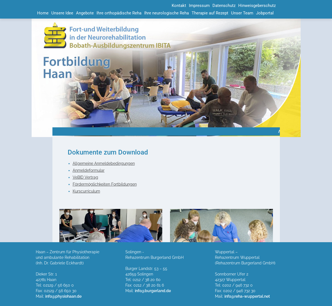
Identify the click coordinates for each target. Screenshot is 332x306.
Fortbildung (47, 24)
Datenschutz (223, 5)
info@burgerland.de (153, 291)
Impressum (199, 5)
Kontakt (179, 5)
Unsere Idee (62, 13)
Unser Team (242, 13)
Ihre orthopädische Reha (119, 13)
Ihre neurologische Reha (166, 13)
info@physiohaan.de (63, 296)
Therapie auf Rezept (210, 13)
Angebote (85, 13)
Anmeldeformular (89, 170)
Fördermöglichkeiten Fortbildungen (105, 184)
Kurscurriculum (86, 191)
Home (43, 13)
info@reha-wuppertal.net (247, 296)
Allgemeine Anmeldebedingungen (104, 163)
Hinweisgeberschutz (257, 5)
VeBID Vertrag (85, 177)
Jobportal (265, 13)
